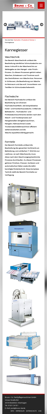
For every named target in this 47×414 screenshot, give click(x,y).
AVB (39, 411)
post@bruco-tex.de (18, 408)
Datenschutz (31, 411)
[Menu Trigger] (41, 5)
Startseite (17, 40)
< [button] (5, 25)
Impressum (20, 411)
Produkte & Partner (28, 40)
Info (12, 411)
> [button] (41, 25)
